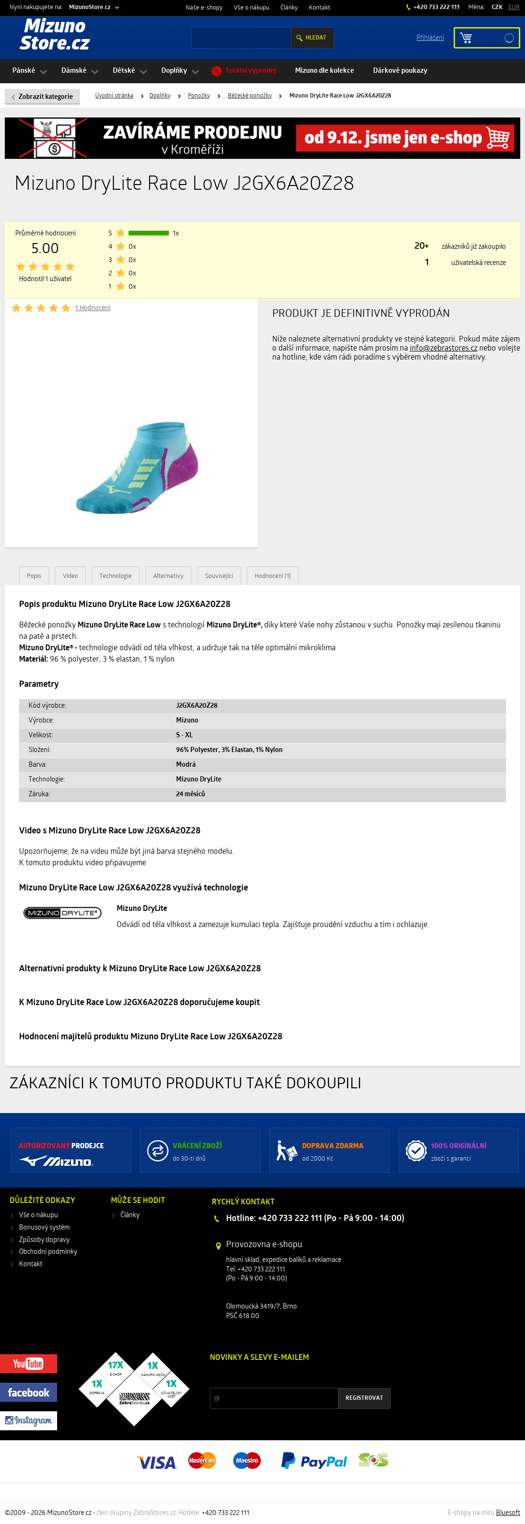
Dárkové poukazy (400, 71)
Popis (34, 576)
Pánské (23, 71)
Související (219, 576)
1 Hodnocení (92, 308)
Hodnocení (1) (273, 576)
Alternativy (168, 576)
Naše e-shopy (204, 8)
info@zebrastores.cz (443, 348)
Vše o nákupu (251, 8)
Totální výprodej (250, 71)
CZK (497, 7)
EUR (514, 7)
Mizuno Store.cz (54, 36)
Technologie (115, 576)
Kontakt (319, 8)
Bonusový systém (44, 1227)
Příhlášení (430, 37)
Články (289, 8)
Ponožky (199, 96)
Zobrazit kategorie (46, 97)
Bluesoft (508, 1513)
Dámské (74, 71)
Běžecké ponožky (250, 96)
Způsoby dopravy (44, 1240)
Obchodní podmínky (48, 1252)
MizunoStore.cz (89, 7)
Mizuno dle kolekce (324, 71)
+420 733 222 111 (436, 7)
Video (70, 576)
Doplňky (174, 71)
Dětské (124, 71)
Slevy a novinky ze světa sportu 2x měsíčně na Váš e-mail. (291, 1375)
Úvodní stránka (114, 96)
